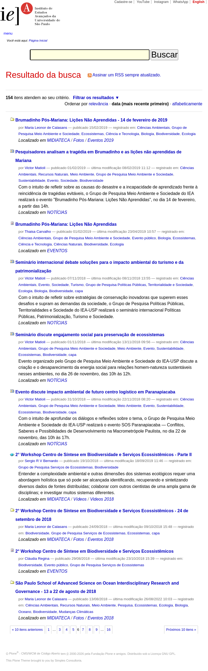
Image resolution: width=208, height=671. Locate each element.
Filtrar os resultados (93, 97)
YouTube (143, 2)
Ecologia (189, 134)
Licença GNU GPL (163, 653)
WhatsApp (180, 2)
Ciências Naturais (68, 244)
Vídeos (80, 499)
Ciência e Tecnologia (122, 134)
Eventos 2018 (100, 539)
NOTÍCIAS (57, 212)
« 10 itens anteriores (27, 630)
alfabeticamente (187, 104)
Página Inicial (38, 40)
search (193, 33)
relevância (98, 104)
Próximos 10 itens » (181, 630)
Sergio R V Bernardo (41, 461)
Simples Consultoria (68, 660)
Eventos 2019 (100, 140)
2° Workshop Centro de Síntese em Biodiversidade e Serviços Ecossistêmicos (94, 551)
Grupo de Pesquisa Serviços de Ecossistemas (55, 467)
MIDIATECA (58, 140)
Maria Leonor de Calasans (46, 128)
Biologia (147, 134)
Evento (52, 180)
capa (79, 291)
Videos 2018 (102, 499)
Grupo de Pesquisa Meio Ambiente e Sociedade (134, 174)
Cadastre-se (123, 2)
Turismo (77, 285)
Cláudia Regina (37, 559)
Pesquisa (125, 605)
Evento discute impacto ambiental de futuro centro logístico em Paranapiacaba (95, 392)
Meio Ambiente (82, 174)
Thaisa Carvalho (38, 232)
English (198, 2)
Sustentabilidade (31, 180)
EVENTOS (57, 250)
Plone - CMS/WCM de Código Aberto (34, 653)
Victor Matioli (35, 168)
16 (108, 630)
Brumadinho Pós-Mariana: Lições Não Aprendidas (66, 224)
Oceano (24, 612)
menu (8, 33)
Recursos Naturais (53, 174)
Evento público (144, 238)
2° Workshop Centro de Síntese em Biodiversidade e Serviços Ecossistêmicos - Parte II (103, 454)
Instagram (161, 2)
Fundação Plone (102, 653)
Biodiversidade (168, 134)
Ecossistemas (93, 134)
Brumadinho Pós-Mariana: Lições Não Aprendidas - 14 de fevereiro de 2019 (91, 120)
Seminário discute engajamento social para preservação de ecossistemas (89, 334)
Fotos (78, 140)
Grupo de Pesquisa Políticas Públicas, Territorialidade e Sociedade (139, 285)
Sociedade (68, 180)
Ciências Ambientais (153, 128)
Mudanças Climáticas (76, 612)
